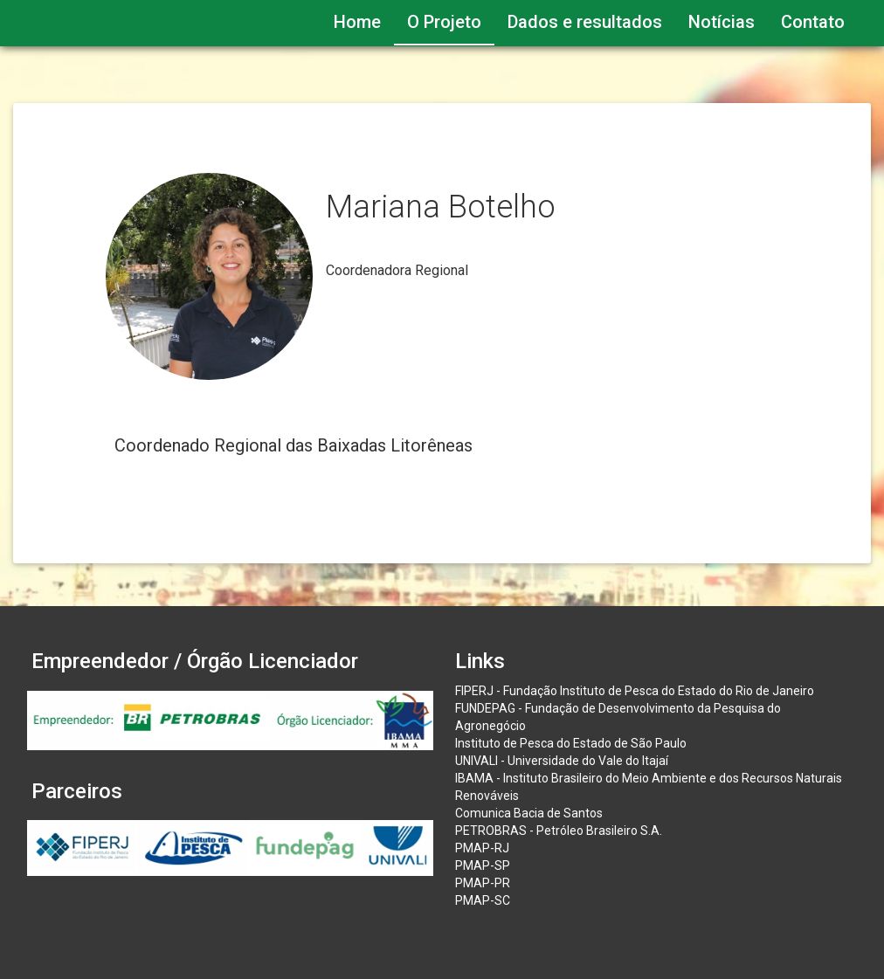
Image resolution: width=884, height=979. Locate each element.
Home (357, 21)
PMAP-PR (482, 883)
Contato (813, 21)
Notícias (721, 21)
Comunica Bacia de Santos (529, 813)
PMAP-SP (482, 865)
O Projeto (444, 21)
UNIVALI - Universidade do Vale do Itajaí (561, 761)
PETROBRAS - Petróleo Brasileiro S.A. (558, 831)
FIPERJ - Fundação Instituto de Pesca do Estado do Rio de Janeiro (634, 691)
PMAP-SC (482, 900)
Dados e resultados (585, 21)
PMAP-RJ (482, 848)
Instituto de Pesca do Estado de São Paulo (571, 743)
